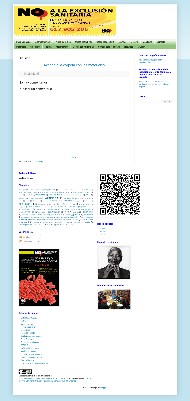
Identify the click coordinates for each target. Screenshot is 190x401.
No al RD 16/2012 (28, 333)
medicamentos (52, 209)
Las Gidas (72, 207)
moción (30, 212)
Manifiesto (147, 42)
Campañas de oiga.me (30, 342)
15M (20, 190)
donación (87, 198)
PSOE (51, 217)
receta (65, 217)
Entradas (25, 237)
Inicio (74, 157)
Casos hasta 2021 (83, 42)
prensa (76, 214)
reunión (75, 219)
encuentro (45, 201)
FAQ (50, 204)
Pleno (47, 215)
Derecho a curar (27, 324)
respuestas (49, 219)
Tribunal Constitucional (37, 225)
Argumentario (62, 47)
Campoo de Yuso (56, 192)
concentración (55, 195)
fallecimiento (42, 204)
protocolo (43, 217)
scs (52, 222)
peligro (32, 215)
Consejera (78, 195)
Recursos (128, 47)
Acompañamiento (43, 42)
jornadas (63, 207)
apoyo (20, 192)
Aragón (35, 192)
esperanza (79, 201)
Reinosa (32, 219)
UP (58, 225)
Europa (88, 201)
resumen (59, 219)
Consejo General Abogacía (31, 354)
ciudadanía (28, 195)
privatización (88, 215)
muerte (40, 212)
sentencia (59, 222)
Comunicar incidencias (83, 47)
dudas (20, 201)
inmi (89, 204)
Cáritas (67, 192)
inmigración (22, 207)
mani (91, 207)
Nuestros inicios (63, 42)
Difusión (141, 47)
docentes (66, 198)
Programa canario (28, 327)
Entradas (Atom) (36, 162)
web (69, 225)
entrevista (68, 201)
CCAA (21, 195)
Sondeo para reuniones (109, 47)
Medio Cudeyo (85, 209)
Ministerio (22, 212)
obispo (48, 212)
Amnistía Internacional (74, 190)
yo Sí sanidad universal (30, 348)
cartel (74, 192)
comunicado (40, 195)
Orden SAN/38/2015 (29, 318)
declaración (23, 198)
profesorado (25, 217)
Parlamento (87, 212)
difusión (51, 197)
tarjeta (87, 222)
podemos (68, 215)
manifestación (26, 209)
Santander (36, 222)
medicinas (64, 209)
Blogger (103, 388)
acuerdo (61, 190)
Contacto (161, 42)
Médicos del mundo (28, 351)
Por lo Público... (27, 339)
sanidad (25, 222)
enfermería (56, 201)
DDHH (88, 195)
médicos (74, 209)
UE (54, 225)
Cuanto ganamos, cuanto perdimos (35, 363)
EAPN (27, 201)
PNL (53, 215)
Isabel (55, 207)
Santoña (45, 222)
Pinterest (103, 232)
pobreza (59, 215)
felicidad (59, 204)
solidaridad (77, 222)
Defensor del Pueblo (36, 198)
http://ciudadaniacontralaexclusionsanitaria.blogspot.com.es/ (42, 378)
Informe (81, 204)
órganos (76, 212)
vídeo (63, 225)
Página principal (23, 42)
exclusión (24, 203)
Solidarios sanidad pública (31, 336)
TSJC (48, 225)
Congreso (69, 195)
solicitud (68, 222)
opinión (57, 212)
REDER (24, 219)
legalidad (82, 207)
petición (39, 215)
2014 (26, 190)
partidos (24, 215)
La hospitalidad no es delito (31, 357)
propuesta (34, 217)
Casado (80, 192)
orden (66, 212)
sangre (90, 219)
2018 (38, 190)
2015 (32, 190)
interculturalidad (46, 207)
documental (76, 198)
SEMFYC (24, 345)
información (70, 204)
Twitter (102, 229)
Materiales (21, 47)
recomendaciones (87, 217)
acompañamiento (49, 190)
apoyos (27, 192)
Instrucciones (33, 207)
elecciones (36, 201)
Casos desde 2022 (105, 42)
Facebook (103, 235)
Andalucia (87, 190)
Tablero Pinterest (27, 360)
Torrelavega (23, 225)
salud (83, 219)
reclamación (74, 217)
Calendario (35, 47)
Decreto (134, 42)
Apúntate (122, 42)
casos (88, 192)
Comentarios (26, 241)
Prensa (48, 47)
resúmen (67, 219)
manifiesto (39, 209)
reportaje (41, 219)
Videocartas (25, 330)
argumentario (44, 192)
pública (58, 217)
